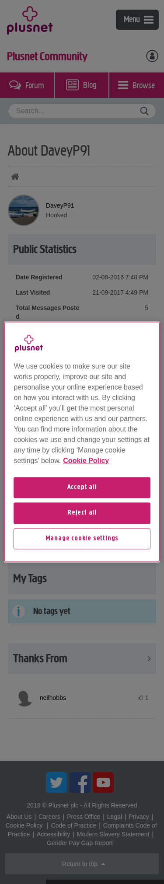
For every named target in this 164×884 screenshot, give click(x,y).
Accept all (82, 487)
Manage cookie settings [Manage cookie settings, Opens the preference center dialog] (82, 538)
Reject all (82, 513)
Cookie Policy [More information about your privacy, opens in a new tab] (86, 460)
